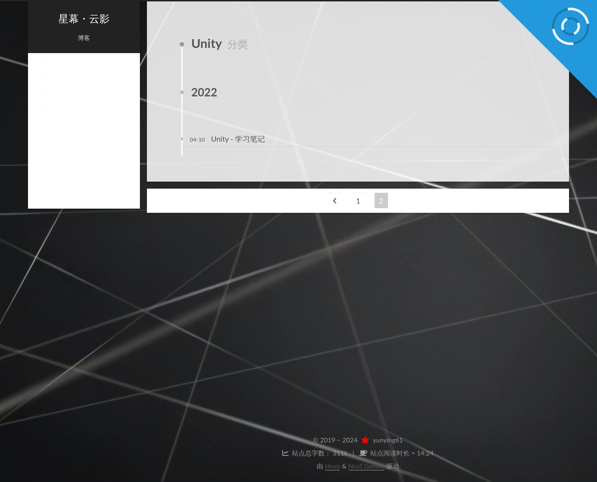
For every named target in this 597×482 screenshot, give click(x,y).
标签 (49, 119)
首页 (49, 69)
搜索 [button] (49, 152)
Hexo (332, 466)
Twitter (110, 390)
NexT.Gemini (366, 466)
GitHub (58, 376)
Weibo (58, 390)
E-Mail (109, 376)
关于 (49, 136)
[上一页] (335, 200)
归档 (49, 85)
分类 (49, 102)
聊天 (83, 354)
